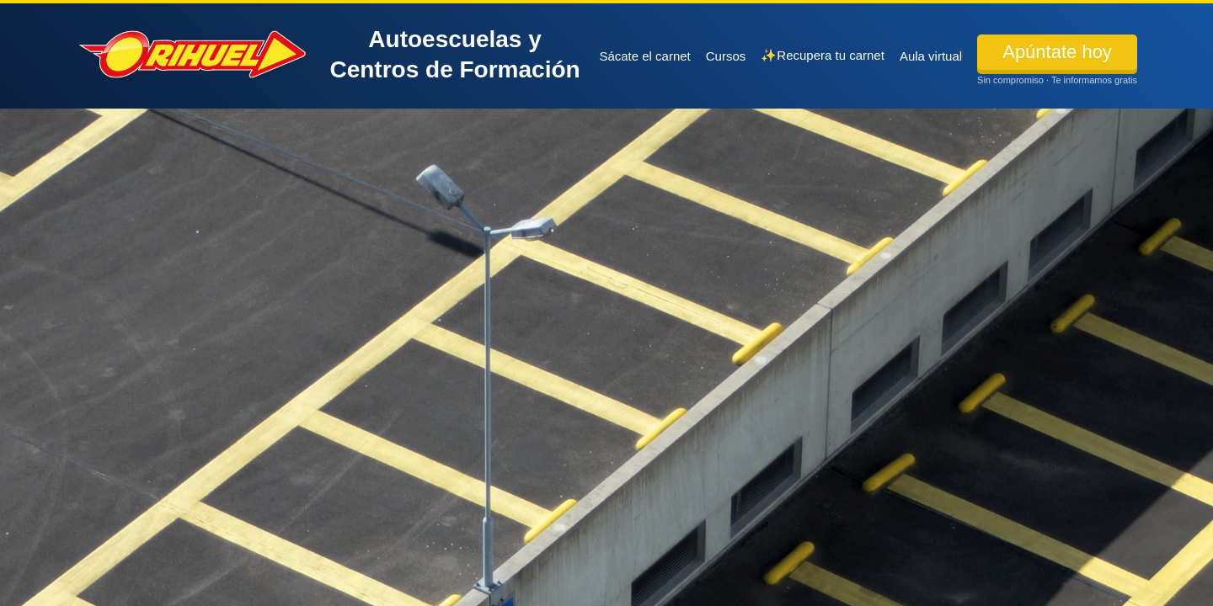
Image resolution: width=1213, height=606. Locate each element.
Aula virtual (931, 56)
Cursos (726, 56)
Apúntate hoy (1057, 51)
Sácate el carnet (644, 56)
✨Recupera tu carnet (822, 55)
